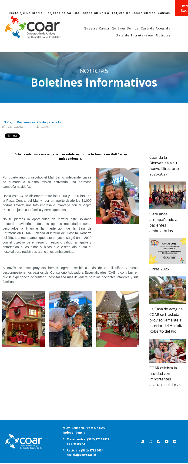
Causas (164, 13)
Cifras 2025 (159, 269)
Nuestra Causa (96, 28)
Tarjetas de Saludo (62, 13)
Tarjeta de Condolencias (133, 13)
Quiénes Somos (125, 28)
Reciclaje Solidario (26, 13)
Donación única (95, 13)
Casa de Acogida (156, 28)
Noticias (163, 35)
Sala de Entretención (135, 35)
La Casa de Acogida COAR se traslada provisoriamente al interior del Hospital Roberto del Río (166, 320)
